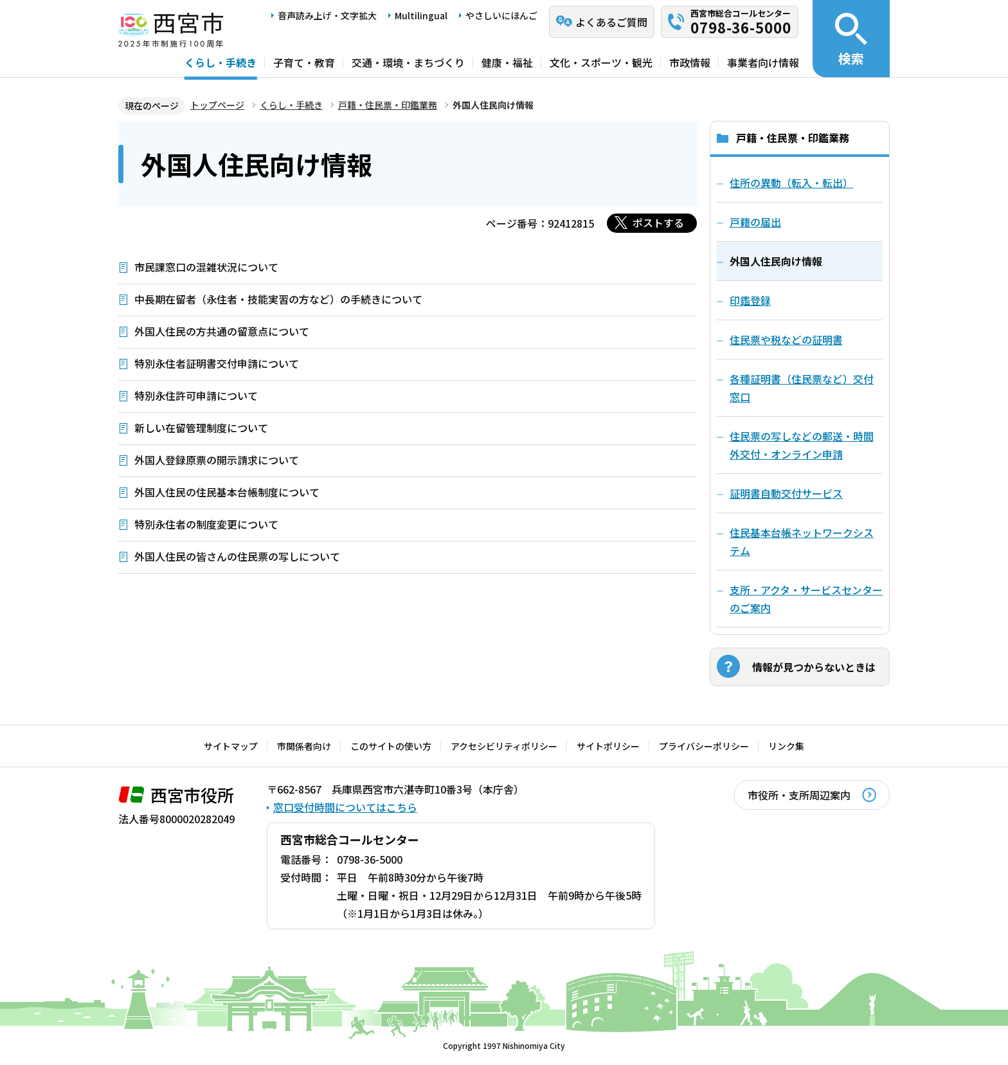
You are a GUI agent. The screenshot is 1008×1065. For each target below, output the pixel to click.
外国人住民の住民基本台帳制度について (227, 492)
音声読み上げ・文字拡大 (327, 15)
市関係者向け (304, 746)
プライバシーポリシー (704, 746)
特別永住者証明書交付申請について (216, 363)
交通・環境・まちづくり (408, 62)
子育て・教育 (304, 62)
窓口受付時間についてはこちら (345, 807)
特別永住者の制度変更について (206, 524)
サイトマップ (231, 746)
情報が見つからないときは (814, 667)
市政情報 (689, 62)
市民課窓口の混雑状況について (206, 267)
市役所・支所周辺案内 (799, 795)
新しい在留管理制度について (201, 427)
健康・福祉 (507, 62)
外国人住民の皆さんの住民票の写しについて (237, 556)
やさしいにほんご (501, 15)
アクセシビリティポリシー (504, 746)
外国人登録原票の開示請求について (216, 460)
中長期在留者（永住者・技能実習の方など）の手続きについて (278, 299)
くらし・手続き (220, 62)
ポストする (658, 222)
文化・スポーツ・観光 (601, 62)
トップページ (217, 104)
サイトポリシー (608, 746)
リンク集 (786, 746)
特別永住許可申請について (196, 395)
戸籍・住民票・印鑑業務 (387, 104)
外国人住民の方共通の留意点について (221, 331)
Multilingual (421, 15)
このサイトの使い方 (390, 746)
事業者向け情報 (763, 62)
